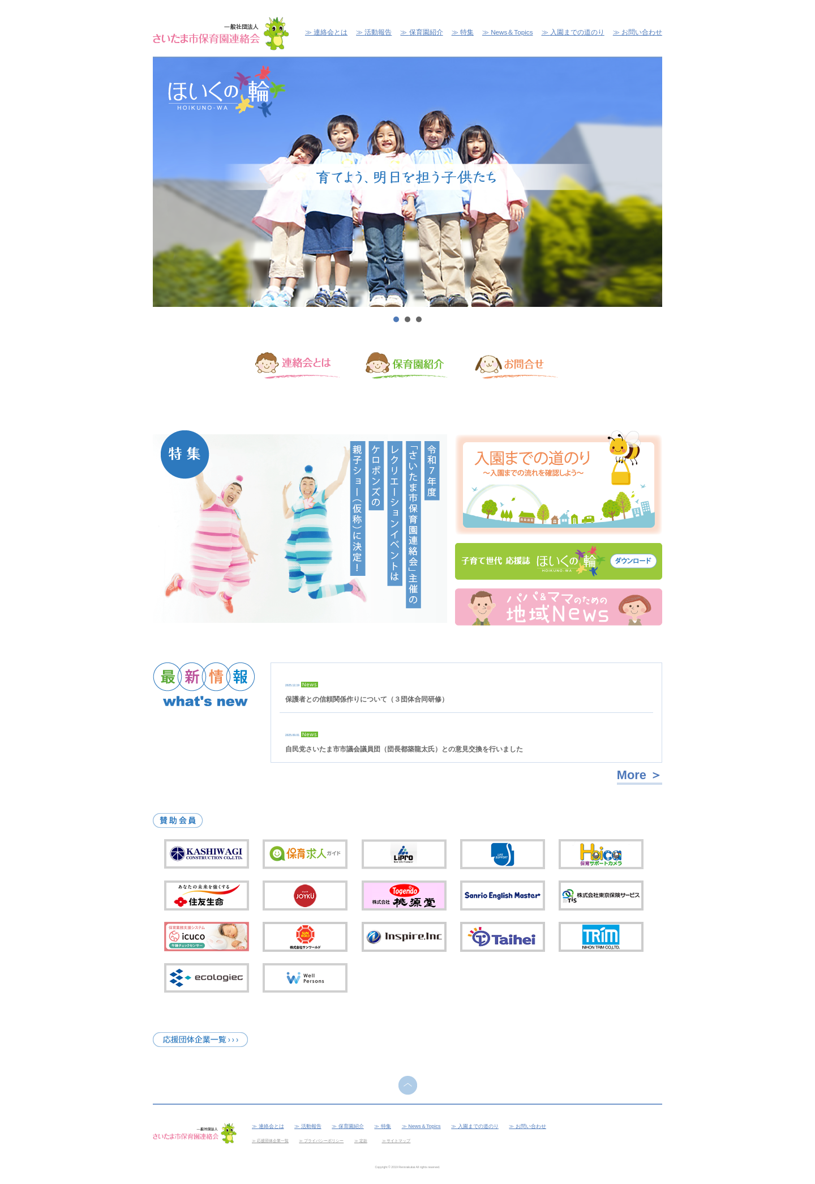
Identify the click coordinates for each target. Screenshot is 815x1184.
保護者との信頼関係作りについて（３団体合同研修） (366, 699)
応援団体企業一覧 (273, 1141)
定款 (363, 1141)
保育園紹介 (426, 32)
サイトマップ (398, 1141)
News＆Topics (512, 32)
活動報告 (378, 32)
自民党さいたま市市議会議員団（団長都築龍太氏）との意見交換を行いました (404, 749)
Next (647, 182)
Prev (167, 182)
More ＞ (639, 775)
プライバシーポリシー (324, 1141)
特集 (467, 32)
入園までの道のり (577, 32)
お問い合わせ (641, 32)
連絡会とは (331, 32)
